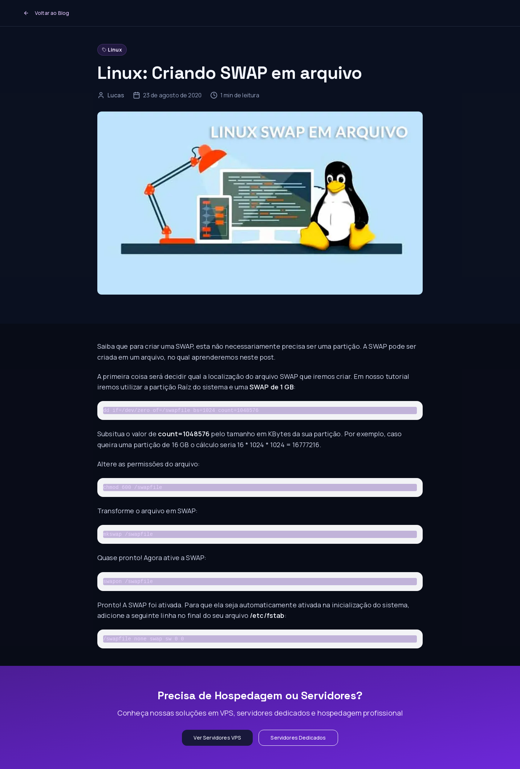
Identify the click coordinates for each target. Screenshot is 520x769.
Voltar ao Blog (46, 12)
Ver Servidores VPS (217, 737)
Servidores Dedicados (298, 737)
